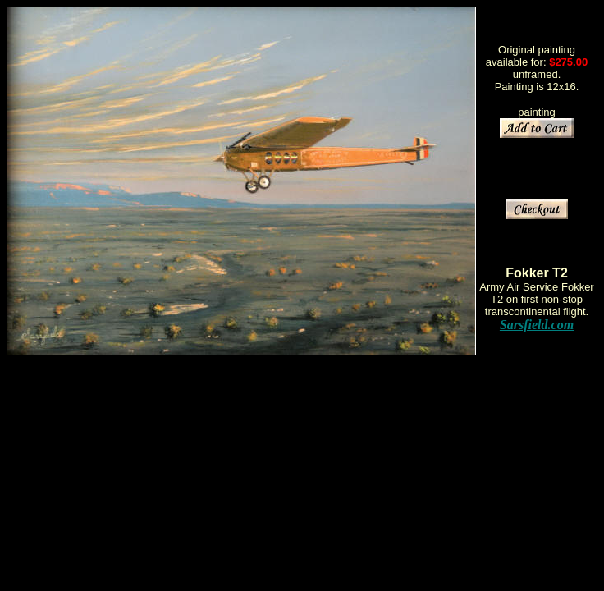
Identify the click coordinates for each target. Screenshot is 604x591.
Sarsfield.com (537, 325)
